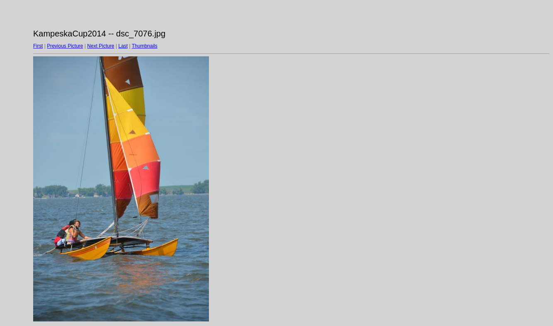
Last (123, 46)
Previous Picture (65, 46)
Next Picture (100, 46)
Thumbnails (145, 46)
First (38, 46)
